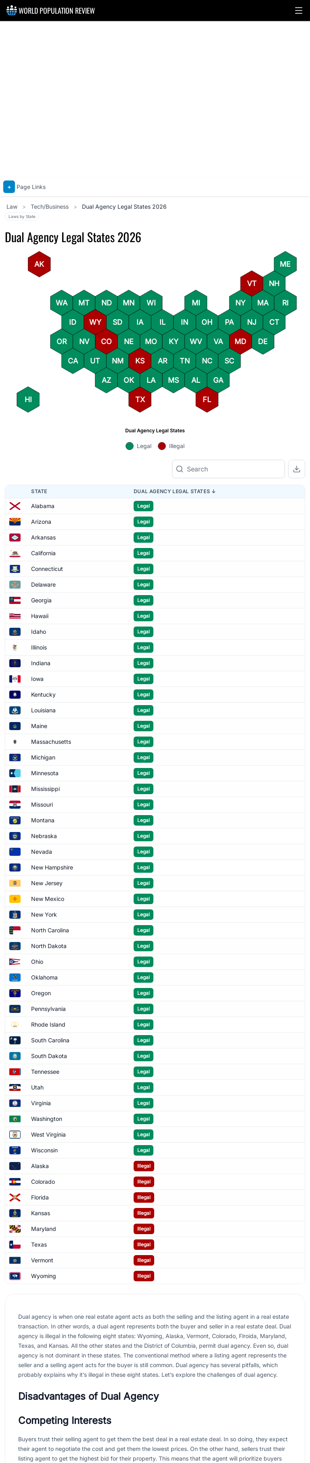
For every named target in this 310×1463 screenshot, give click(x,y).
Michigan (43, 757)
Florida (40, 1197)
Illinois (39, 647)
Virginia (41, 1103)
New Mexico (47, 898)
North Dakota (49, 945)
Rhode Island (48, 1024)
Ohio (37, 961)
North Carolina (50, 930)
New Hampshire (52, 867)
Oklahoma (44, 977)
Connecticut (47, 568)
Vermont (42, 1260)
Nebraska (44, 835)
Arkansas (43, 537)
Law (12, 206)
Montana (42, 820)
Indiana (40, 663)
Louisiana (43, 710)
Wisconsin (44, 1150)
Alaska (40, 1165)
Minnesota (45, 773)
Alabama (42, 505)
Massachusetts (51, 741)
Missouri (42, 804)
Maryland (43, 1228)
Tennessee (45, 1071)
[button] (299, 10)
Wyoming (43, 1275)
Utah (37, 1087)
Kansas (40, 1213)
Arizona (41, 521)
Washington (46, 1118)
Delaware (43, 584)
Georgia (41, 600)
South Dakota (49, 1055)
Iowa (37, 678)
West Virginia (48, 1134)
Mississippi (45, 788)
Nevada (41, 851)
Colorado (43, 1181)
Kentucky (43, 694)
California (43, 553)
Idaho (38, 631)
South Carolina (50, 1040)
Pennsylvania (48, 1008)
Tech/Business (50, 206)
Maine (39, 725)
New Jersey (47, 883)
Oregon (41, 993)
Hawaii (39, 615)
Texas (39, 1244)
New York (44, 914)
